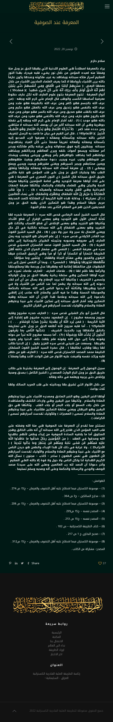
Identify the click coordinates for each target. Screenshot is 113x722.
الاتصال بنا (56, 641)
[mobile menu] (107, 6)
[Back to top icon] (14, 711)
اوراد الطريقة (56, 650)
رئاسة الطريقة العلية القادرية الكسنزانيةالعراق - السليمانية (56, 676)
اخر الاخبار (56, 654)
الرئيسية (57, 632)
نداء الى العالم (56, 645)
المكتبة (56, 637)
